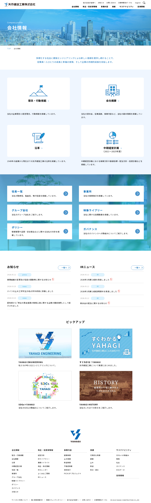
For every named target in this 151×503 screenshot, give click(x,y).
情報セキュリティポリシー (55, 500)
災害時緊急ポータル (125, 3)
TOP (9, 48)
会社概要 (15, 459)
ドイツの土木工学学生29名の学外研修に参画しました (30, 291)
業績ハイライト (44, 462)
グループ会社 (17, 477)
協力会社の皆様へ (89, 3)
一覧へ (64, 268)
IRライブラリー (44, 459)
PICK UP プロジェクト (72, 473)
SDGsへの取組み (122, 455)
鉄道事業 (67, 462)
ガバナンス (16, 488)
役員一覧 (15, 470)
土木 (92, 462)
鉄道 (92, 466)
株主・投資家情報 (90, 7)
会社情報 (75, 7)
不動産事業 (68, 466)
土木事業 (67, 459)
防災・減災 (94, 470)
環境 (118, 459)
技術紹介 (67, 470)
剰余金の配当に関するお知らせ (93, 303)
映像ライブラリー (18, 481)
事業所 (14, 473)
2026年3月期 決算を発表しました (94, 280)
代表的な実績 (95, 455)
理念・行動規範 (18, 455)
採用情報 (141, 7)
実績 (114, 7)
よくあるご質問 (44, 473)
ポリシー (15, 484)
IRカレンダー (43, 470)
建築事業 (67, 455)
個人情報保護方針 (37, 500)
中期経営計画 (17, 466)
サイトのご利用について (20, 500)
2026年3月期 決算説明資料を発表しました (98, 291)
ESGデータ (120, 470)
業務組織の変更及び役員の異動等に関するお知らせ (29, 280)
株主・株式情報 (44, 466)
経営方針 (41, 455)
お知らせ (101, 3)
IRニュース (42, 477)
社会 (118, 462)
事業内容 (104, 7)
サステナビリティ (126, 7)
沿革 (13, 462)
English (138, 3)
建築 (92, 459)
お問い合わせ (111, 3)
